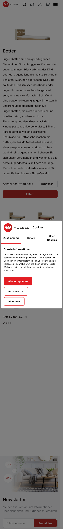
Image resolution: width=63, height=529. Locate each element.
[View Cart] (48, 4)
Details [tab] (31, 237)
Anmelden (45, 523)
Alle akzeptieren (18, 281)
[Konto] (40, 4)
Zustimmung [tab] (11, 237)
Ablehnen (14, 301)
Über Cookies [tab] (52, 238)
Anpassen (16, 291)
